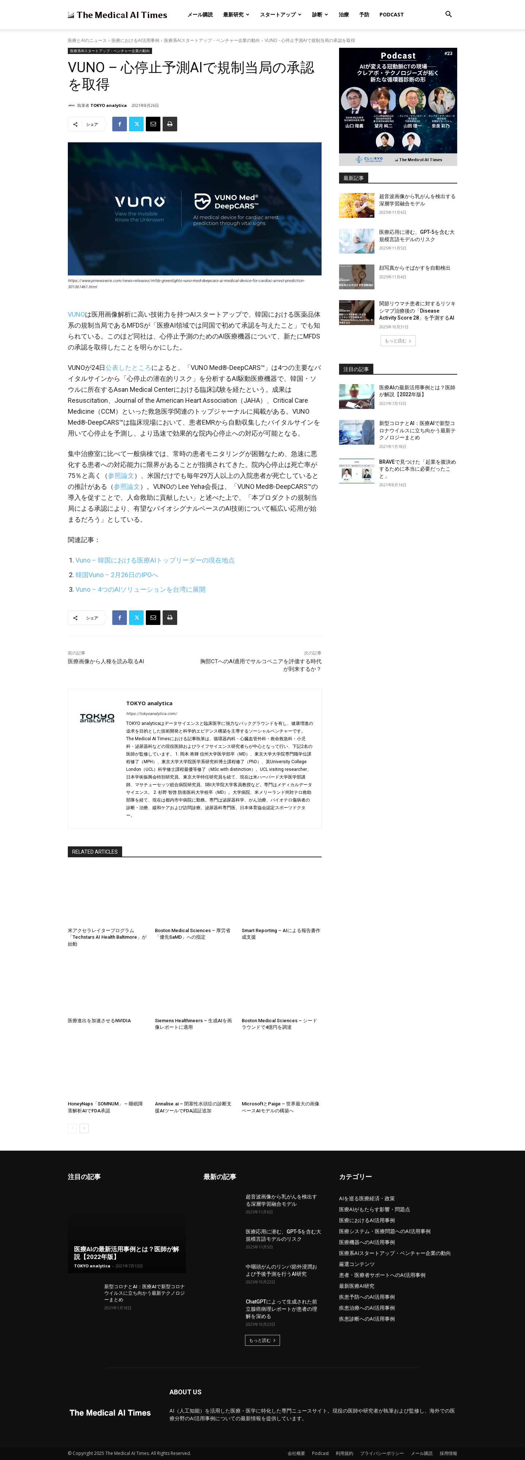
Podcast (392, 14)
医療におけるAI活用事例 (135, 40)
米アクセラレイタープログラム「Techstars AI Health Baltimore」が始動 (107, 937)
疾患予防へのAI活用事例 (367, 1296)
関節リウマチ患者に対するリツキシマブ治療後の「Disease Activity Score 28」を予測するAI (417, 311)
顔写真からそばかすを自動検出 (415, 268)
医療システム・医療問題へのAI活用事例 (385, 1231)
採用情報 (448, 1453)
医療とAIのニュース (87, 40)
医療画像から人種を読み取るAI (106, 661)
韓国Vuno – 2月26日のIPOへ (116, 575)
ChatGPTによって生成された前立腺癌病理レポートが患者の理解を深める (281, 1309)
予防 (364, 14)
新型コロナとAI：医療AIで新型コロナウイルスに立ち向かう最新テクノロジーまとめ (417, 430)
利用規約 (344, 1453)
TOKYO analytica (108, 105)
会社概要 (296, 1453)
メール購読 (200, 14)
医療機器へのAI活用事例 (367, 1242)
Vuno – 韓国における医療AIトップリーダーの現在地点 (155, 560)
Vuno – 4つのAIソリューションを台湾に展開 (140, 589)
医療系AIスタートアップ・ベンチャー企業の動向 (212, 40)
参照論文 (121, 475)
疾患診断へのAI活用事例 (367, 1318)
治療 (344, 14)
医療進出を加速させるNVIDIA (99, 1020)
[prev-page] (72, 1128)
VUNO (76, 314)
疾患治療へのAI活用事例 (367, 1307)
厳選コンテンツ (357, 1263)
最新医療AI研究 (356, 1285)
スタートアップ (281, 14)
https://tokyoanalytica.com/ (151, 713)
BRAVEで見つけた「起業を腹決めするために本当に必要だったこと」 (417, 469)
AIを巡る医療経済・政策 (367, 1198)
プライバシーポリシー (382, 1453)
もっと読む (398, 340)
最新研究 (236, 14)
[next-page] (84, 1128)
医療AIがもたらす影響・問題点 (374, 1209)
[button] (448, 15)
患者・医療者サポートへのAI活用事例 (382, 1274)
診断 (320, 14)
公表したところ (128, 367)
